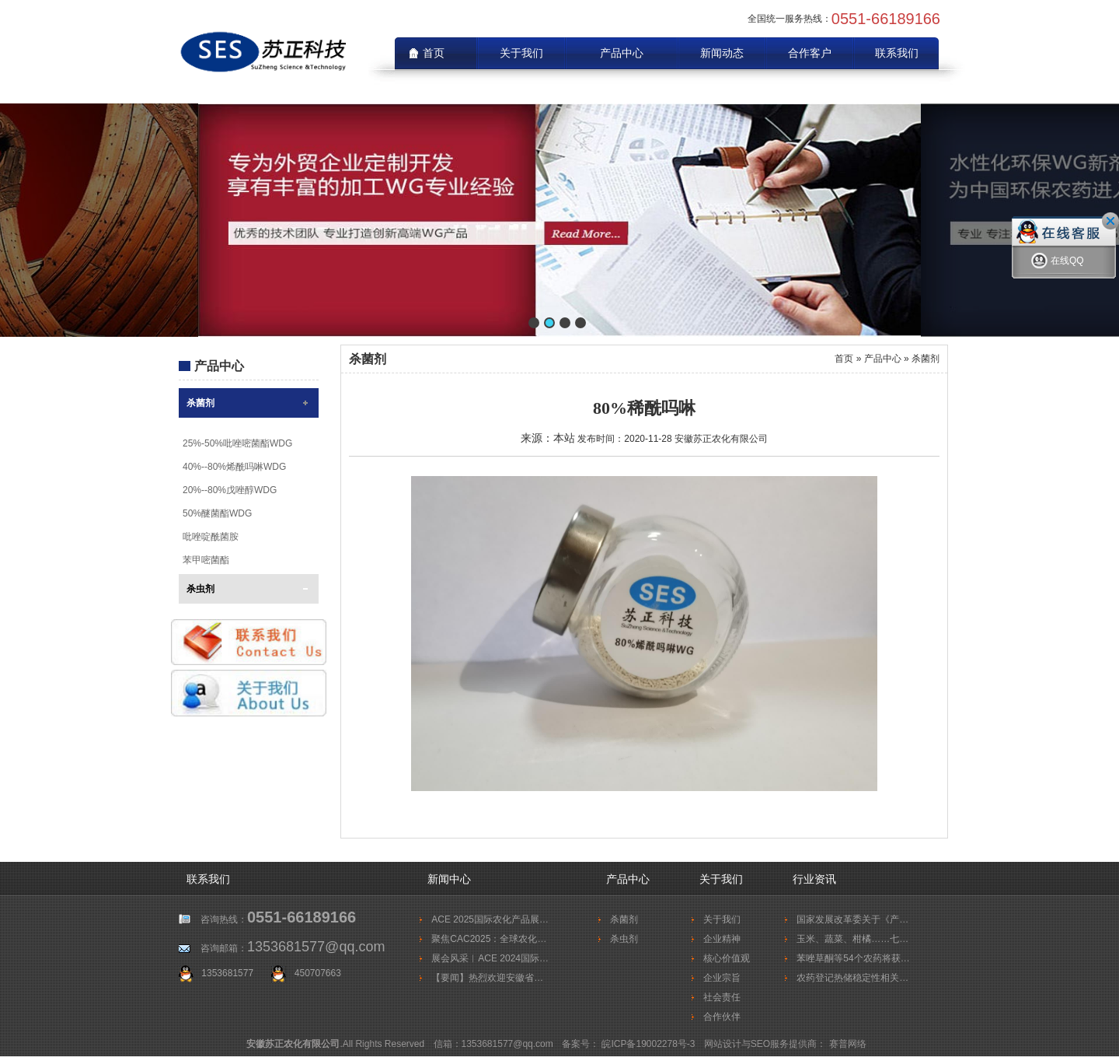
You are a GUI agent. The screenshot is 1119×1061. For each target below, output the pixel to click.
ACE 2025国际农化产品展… (490, 919)
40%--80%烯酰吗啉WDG (234, 466)
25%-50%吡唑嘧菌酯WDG (237, 443)
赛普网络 (847, 1043)
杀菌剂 (200, 402)
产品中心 (621, 53)
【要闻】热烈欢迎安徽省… (487, 977)
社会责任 (722, 997)
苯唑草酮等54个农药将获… (853, 958)
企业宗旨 (722, 977)
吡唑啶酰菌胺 (211, 536)
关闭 (1110, 220)
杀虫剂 (200, 588)
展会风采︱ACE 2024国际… (490, 958)
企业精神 (722, 938)
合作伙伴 (722, 1016)
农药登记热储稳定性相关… (852, 977)
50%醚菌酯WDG (217, 513)
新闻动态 (722, 53)
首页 (844, 358)
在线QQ (1057, 263)
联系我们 (897, 53)
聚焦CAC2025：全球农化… (488, 938)
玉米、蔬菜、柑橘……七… (852, 938)
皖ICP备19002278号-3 (649, 1043)
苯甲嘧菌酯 (206, 560)
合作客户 (809, 53)
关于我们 (521, 53)
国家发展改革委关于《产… (852, 919)
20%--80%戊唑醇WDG (230, 490)
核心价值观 (726, 958)
